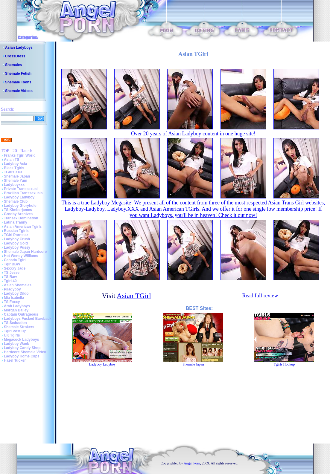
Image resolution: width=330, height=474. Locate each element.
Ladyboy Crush (17, 239)
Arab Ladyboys (17, 306)
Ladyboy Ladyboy (19, 197)
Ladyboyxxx (14, 185)
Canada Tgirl (15, 260)
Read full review (260, 296)
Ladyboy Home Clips (21, 356)
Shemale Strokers (19, 327)
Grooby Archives (18, 214)
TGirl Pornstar (16, 235)
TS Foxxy (12, 302)
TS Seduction (15, 323)
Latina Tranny (15, 222)
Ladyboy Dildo (16, 293)
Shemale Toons (18, 82)
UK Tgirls (12, 335)
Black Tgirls (14, 168)
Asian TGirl (134, 295)
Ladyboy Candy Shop (22, 348)
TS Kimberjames (18, 210)
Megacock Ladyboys (21, 339)
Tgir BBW (12, 264)
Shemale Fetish (18, 73)
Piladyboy (12, 289)
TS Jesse (11, 272)
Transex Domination (21, 218)
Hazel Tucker (15, 360)
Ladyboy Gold (16, 243)
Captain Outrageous (21, 314)
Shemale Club (16, 201)
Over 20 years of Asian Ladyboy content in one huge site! (193, 134)
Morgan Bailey (16, 310)
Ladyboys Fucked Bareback (27, 318)
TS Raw (10, 277)
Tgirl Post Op (15, 331)
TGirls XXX (13, 172)
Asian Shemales (17, 285)
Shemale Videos (19, 91)
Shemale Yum (15, 180)
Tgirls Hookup (284, 364)
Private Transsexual (21, 189)
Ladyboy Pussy (17, 247)
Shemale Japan (17, 176)
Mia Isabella (14, 298)
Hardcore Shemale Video (25, 352)
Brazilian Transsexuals (23, 193)
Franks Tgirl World (20, 155)
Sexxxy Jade (14, 268)
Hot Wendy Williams (21, 256)
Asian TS (11, 160)
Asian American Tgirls (23, 226)
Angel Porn (192, 463)
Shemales (13, 65)
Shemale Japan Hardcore (25, 252)
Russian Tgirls (16, 231)
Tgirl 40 (10, 281)
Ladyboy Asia (15, 164)
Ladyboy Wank (16, 344)
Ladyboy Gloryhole (20, 206)
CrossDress (15, 56)
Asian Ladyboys (19, 47)
